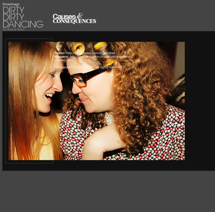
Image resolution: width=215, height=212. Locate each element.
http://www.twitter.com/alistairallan (91, 53)
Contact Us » (63, 60)
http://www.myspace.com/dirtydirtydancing (100, 56)
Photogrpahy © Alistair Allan (74, 67)
